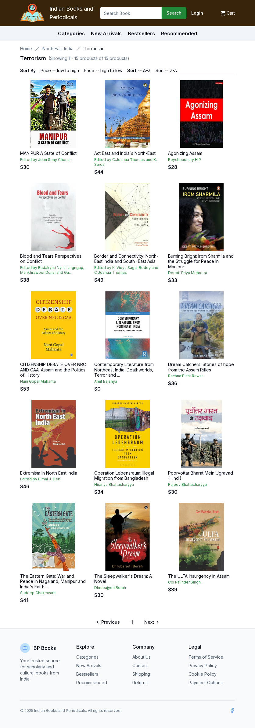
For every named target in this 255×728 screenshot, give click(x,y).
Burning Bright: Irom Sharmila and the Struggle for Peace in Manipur (201, 261)
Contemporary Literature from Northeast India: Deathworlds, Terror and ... (124, 370)
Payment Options (206, 682)
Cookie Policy (203, 674)
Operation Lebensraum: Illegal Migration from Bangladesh (124, 475)
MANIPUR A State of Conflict (48, 153)
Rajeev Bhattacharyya (187, 484)
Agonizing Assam (185, 153)
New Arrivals (88, 665)
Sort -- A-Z (139, 70)
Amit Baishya (105, 381)
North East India (58, 48)
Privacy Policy (203, 665)
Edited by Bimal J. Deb (40, 479)
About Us (141, 657)
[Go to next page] (151, 622)
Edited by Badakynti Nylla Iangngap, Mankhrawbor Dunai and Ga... (52, 270)
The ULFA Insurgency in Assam (199, 576)
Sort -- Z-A (166, 70)
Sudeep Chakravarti (38, 592)
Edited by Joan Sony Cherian (46, 159)
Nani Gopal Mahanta (38, 381)
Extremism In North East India (48, 472)
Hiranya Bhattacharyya (114, 484)
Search (174, 13)
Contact (140, 665)
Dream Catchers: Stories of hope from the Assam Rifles (201, 367)
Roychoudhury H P (184, 159)
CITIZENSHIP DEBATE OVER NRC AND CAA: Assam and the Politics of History (53, 370)
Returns (140, 682)
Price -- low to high (60, 70)
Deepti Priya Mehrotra (187, 272)
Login (197, 13)
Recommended (91, 682)
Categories (71, 33)
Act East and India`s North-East (125, 153)
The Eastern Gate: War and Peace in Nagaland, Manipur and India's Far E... (53, 581)
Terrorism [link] (93, 48)
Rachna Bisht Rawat (185, 376)
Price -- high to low (103, 70)
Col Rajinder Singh (184, 582)
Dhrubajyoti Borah (110, 587)
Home (26, 48)
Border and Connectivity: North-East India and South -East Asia (126, 258)
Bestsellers (87, 674)
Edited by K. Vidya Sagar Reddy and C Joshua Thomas (126, 270)
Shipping (141, 674)
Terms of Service (206, 657)
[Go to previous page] (108, 622)
